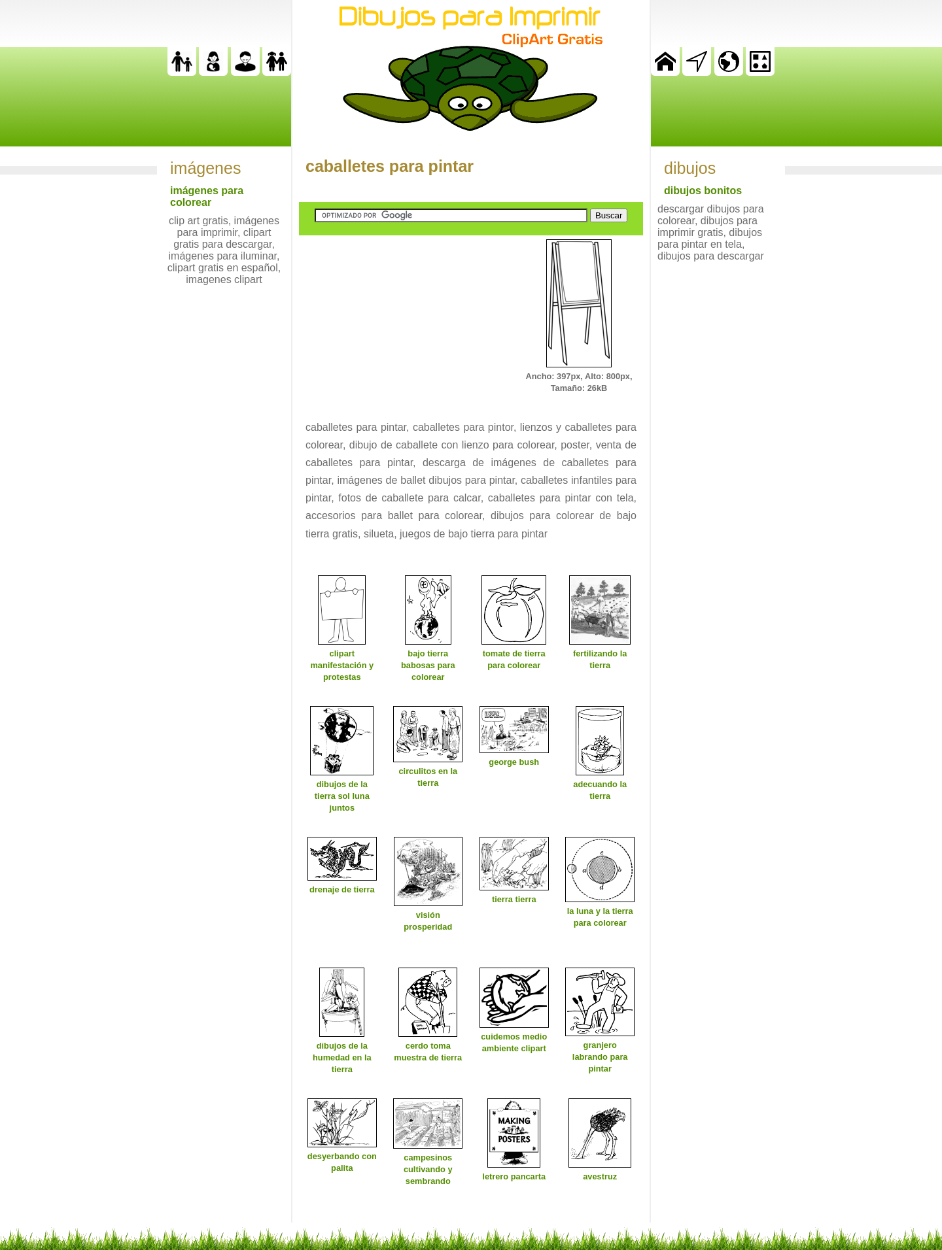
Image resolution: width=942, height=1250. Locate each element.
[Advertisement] (397, 321)
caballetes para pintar (389, 166)
